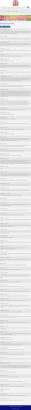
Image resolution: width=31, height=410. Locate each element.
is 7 (7, 163)
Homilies (13, 7)
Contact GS (9, 11)
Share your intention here (5, 26)
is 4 (10, 163)
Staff (22, 7)
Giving (16, 11)
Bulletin (9, 7)
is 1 (14, 163)
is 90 (11, 333)
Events (13, 11)
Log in (18, 408)
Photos (19, 7)
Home (3, 7)
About (6, 7)
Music (16, 7)
